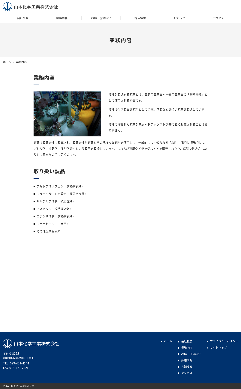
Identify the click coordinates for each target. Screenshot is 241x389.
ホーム (7, 62)
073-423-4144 (19, 363)
